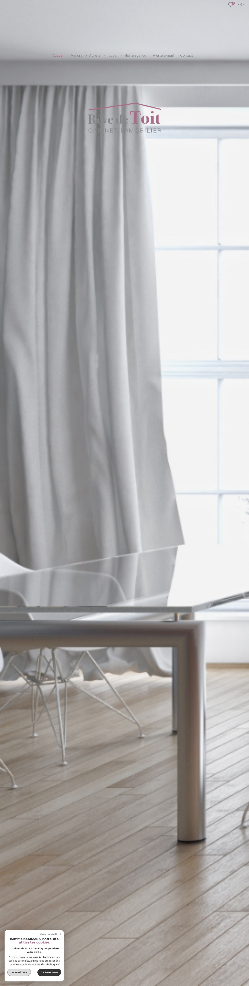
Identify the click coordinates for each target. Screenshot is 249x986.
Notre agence (135, 55)
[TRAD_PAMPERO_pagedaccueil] (124, 131)
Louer (113, 55)
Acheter (95, 55)
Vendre (76, 55)
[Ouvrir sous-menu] (86, 55)
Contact (186, 55)
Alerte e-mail (163, 55)
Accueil (58, 55)
